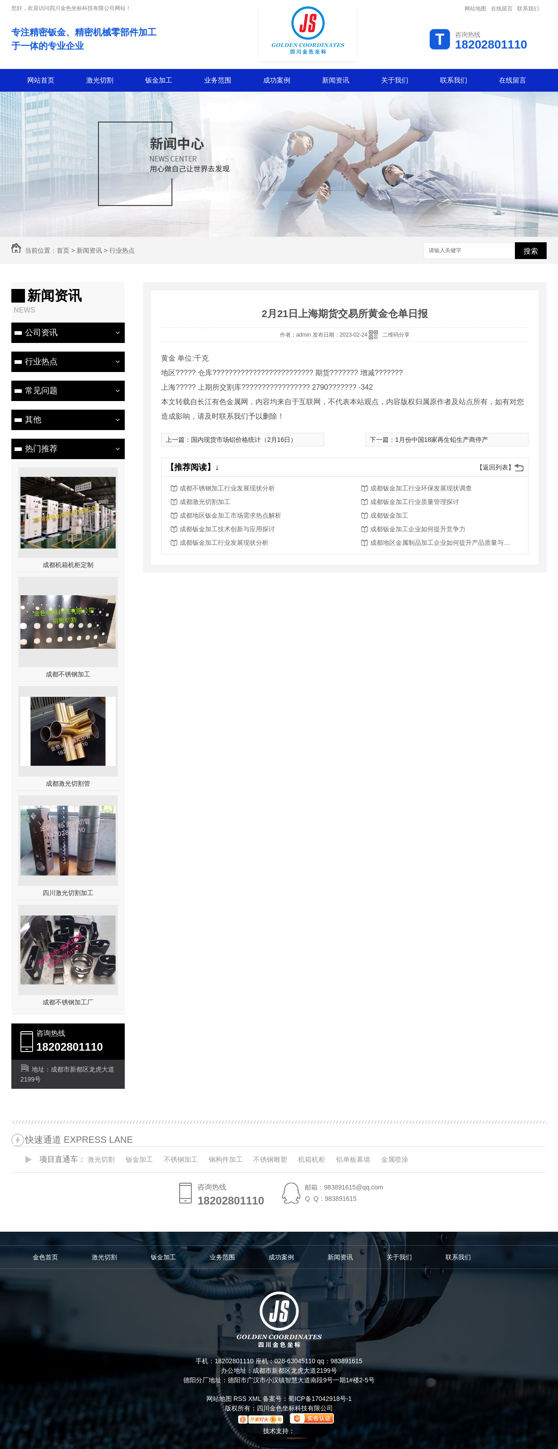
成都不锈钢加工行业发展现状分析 (227, 488)
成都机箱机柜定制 (68, 564)
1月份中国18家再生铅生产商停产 (441, 439)
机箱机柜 (311, 1159)
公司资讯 (41, 332)
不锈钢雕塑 (270, 1159)
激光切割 (99, 80)
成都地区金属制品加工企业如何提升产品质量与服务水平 (442, 542)
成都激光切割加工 (205, 501)
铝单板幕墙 (353, 1159)
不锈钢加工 (181, 1159)
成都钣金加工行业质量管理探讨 (414, 501)
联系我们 (528, 8)
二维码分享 (396, 335)
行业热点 (122, 250)
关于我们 (394, 80)
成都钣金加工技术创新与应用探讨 (227, 529)
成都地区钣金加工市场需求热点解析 (230, 515)
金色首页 (45, 1257)
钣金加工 (158, 80)
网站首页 (40, 80)
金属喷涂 (394, 1159)
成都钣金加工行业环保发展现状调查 (421, 488)
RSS (240, 1398)
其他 (33, 419)
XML (255, 1398)
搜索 (531, 251)
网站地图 (475, 8)
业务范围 (217, 80)
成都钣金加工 (389, 515)
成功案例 (276, 80)
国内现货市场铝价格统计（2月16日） (244, 439)
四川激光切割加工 (68, 892)
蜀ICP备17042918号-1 (320, 1398)
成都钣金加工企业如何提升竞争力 (417, 529)
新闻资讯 (335, 80)
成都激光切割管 (68, 783)
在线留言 (502, 8)
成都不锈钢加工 (68, 674)
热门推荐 (41, 448)
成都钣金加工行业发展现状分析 (224, 542)
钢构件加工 (226, 1159)
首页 (63, 250)
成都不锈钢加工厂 (68, 1002)
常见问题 (41, 390)
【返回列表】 (495, 467)
